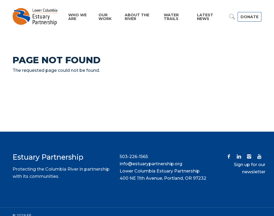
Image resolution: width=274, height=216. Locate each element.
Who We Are (77, 17)
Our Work (105, 17)
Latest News (205, 17)
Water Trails (171, 17)
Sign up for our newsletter (249, 168)
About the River (137, 17)
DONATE (249, 16)
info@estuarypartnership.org (151, 163)
